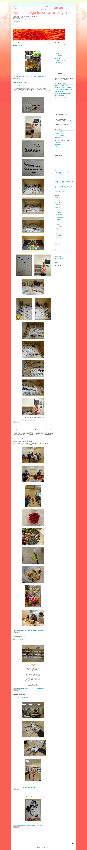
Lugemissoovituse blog (59, 135)
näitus (57, 180)
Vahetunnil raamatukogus (21, 697)
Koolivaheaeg (61, 185)
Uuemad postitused (18, 831)
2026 (57, 197)
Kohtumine (57, 185)
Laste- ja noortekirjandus (60, 131)
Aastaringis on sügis (20, 639)
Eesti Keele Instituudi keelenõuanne (62, 161)
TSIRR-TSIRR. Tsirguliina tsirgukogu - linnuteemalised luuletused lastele (62, 173)
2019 (57, 239)
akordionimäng (71, 187)
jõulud (73, 185)
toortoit (62, 191)
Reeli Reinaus (58, 142)
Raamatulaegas (58, 137)
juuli (58, 228)
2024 (57, 200)
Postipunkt (72, 186)
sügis (56, 186)
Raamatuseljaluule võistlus (60, 187)
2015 (57, 246)
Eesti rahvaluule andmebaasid (61, 97)
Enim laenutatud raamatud (64, 190)
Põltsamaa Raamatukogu (60, 168)
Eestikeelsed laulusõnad (60, 164)
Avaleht (32, 831)
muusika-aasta (64, 183)
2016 (57, 244)
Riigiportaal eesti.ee (59, 170)
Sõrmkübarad (17, 85)
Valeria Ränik (57, 144)
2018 (57, 240)
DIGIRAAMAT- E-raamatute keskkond (62, 93)
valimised (64, 191)
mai (58, 231)
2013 (57, 249)
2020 (57, 207)
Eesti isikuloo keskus (59, 159)
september (60, 214)
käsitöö (72, 182)
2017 (57, 242)
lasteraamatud (57, 188)
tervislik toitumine (67, 188)
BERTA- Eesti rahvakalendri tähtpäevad (63, 87)
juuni (59, 230)
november (60, 210)
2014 (57, 247)
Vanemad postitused (48, 831)
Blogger (48, 847)
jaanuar (59, 237)
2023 (57, 202)
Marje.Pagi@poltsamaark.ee (30, 18)
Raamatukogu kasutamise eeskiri (61, 69)
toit (71, 188)
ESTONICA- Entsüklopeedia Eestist (62, 166)
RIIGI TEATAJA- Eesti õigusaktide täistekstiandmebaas (61, 108)
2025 (57, 199)
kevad (69, 182)
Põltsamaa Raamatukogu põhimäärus (62, 67)
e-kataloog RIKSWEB (59, 62)
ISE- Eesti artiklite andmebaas (61, 102)
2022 (57, 204)
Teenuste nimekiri (58, 55)
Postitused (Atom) (34, 835)
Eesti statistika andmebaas (60, 99)
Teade (15, 794)
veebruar (59, 235)
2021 (57, 205)
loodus (56, 183)
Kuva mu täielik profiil (59, 258)
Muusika (65, 185)
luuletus (59, 183)
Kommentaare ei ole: (41, 76)
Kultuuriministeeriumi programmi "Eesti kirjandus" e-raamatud (62, 105)
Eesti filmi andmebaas (59, 95)
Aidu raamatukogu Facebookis (61, 44)
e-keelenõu (57, 157)
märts (59, 233)
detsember (60, 209)
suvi (58, 191)
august (59, 226)
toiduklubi (57, 181)
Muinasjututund (66, 186)
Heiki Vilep (57, 146)
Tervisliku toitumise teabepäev (61, 182)
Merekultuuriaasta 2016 (67, 181)
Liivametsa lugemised (59, 133)
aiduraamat (58, 256)
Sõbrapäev (69, 185)
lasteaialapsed (60, 186)
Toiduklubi (16, 427)
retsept (62, 188)
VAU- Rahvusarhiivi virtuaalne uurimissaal (63, 110)
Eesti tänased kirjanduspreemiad (61, 162)
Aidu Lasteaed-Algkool (67, 180)
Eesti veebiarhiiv (58, 101)
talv (59, 191)
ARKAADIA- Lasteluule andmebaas (62, 85)
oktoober (59, 212)
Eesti (73, 183)
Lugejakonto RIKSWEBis (60, 60)
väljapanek (69, 183)
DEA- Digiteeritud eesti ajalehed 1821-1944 (63, 89)
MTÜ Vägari (57, 151)
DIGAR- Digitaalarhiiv (59, 91)
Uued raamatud (18, 46)
